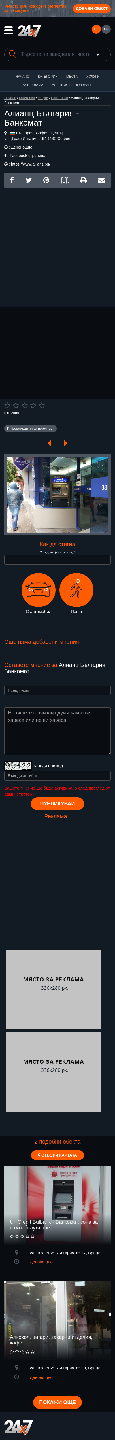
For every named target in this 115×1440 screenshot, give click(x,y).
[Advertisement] (57, 245)
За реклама (32, 85)
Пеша (76, 593)
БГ (96, 29)
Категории (48, 77)
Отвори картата (57, 1155)
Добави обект (92, 8)
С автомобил (39, 593)
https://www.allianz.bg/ (30, 164)
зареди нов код (48, 765)
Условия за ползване (72, 85)
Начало (22, 77)
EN (106, 29)
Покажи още (57, 1402)
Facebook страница (28, 155)
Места (72, 77)
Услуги (93, 77)
